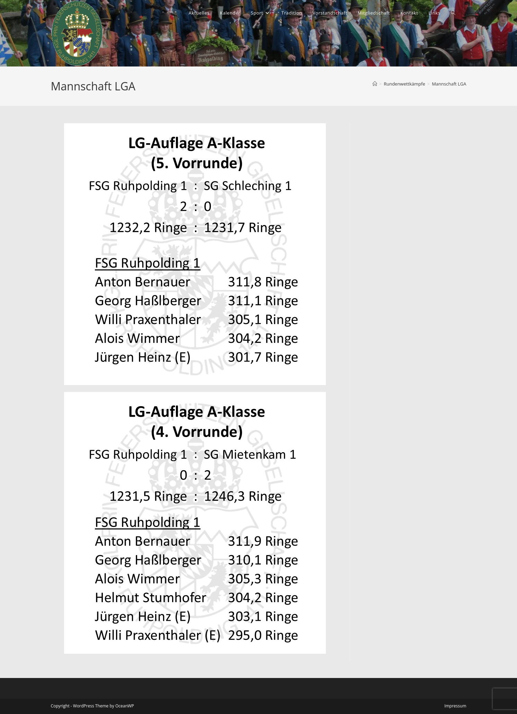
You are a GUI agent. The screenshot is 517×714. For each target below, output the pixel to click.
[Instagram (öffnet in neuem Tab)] (466, 14)
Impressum (455, 706)
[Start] (375, 84)
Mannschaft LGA (449, 84)
